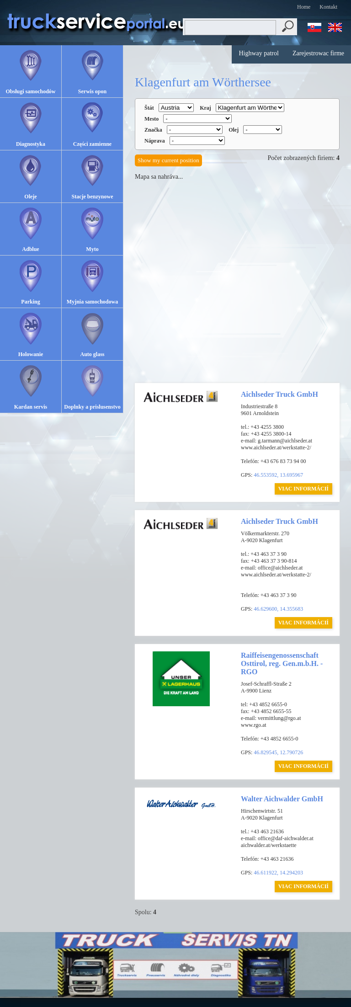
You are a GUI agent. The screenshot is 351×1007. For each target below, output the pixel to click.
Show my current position (168, 160)
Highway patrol (258, 53)
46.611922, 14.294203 (278, 872)
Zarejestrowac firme (318, 53)
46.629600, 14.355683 (278, 609)
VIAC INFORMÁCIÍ (303, 488)
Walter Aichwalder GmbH (282, 799)
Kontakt (328, 7)
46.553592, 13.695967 (278, 475)
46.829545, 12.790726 (278, 752)
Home (303, 7)
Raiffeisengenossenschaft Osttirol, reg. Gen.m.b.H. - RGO (282, 663)
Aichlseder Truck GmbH (279, 394)
